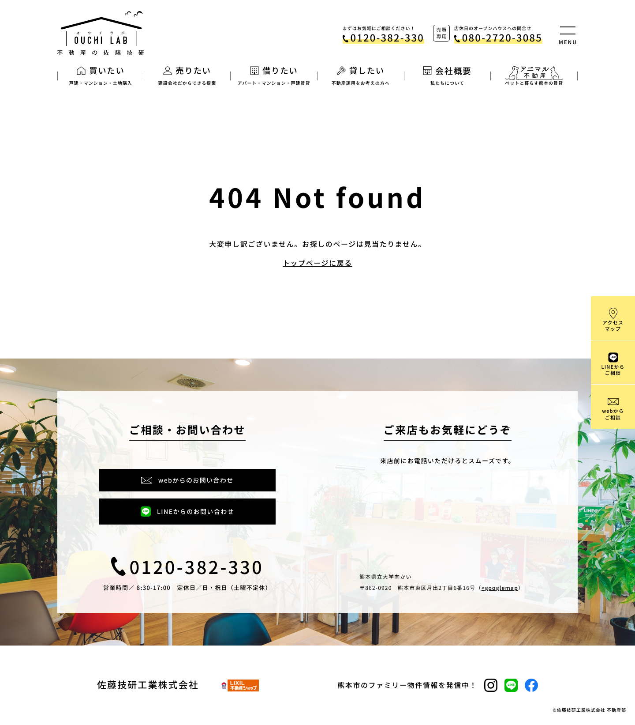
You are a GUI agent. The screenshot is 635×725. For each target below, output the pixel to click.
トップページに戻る (317, 262)
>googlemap (500, 588)
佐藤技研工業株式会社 (148, 685)
